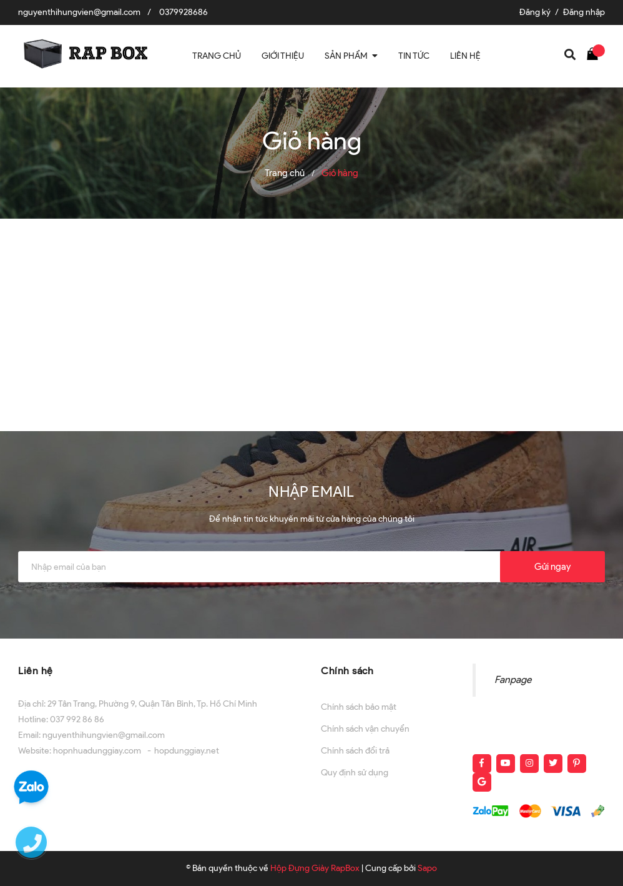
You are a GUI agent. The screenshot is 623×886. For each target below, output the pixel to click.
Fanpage (512, 679)
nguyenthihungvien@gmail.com (79, 12)
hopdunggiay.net (186, 750)
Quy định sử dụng (354, 772)
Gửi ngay (552, 566)
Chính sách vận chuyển (365, 729)
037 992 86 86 (77, 719)
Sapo (427, 868)
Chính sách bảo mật (358, 707)
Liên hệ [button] (35, 671)
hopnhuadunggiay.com (97, 750)
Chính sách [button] (347, 671)
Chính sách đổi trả (355, 750)
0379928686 (183, 12)
